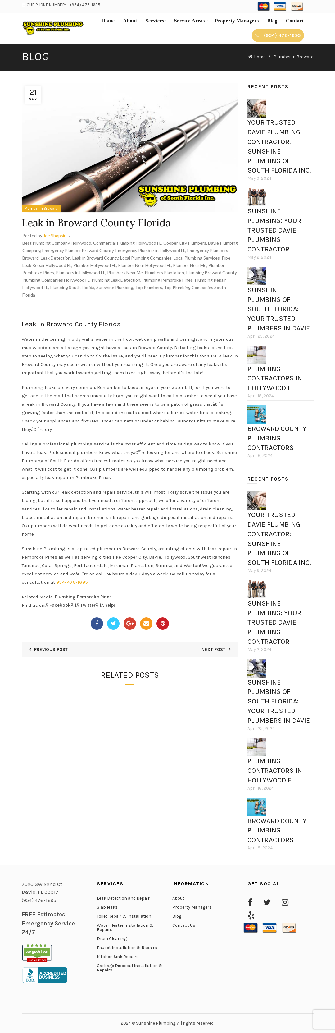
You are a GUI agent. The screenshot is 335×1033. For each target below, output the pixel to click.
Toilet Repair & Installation (124, 916)
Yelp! (110, 605)
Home (108, 20)
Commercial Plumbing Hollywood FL (127, 243)
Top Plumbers (148, 287)
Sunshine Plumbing (114, 287)
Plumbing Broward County (211, 272)
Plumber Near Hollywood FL (144, 265)
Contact (295, 20)
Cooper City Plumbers (184, 243)
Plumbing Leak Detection (116, 280)
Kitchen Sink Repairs (118, 956)
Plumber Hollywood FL (94, 265)
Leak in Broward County (95, 258)
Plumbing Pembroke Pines (167, 280)
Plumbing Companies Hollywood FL (56, 280)
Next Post (213, 649)
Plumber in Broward (294, 56)
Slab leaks (107, 907)
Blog (272, 20)
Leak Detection (55, 258)
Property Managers (237, 20)
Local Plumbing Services (197, 258)
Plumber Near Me (189, 265)
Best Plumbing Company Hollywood (56, 243)
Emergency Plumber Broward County (78, 250)
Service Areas (189, 20)
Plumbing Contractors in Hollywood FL (274, 378)
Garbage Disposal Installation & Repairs (130, 968)
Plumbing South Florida (72, 287)
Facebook (60, 605)
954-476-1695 (72, 582)
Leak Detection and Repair (123, 898)
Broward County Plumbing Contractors (276, 438)
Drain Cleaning (112, 938)
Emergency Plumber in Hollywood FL (150, 250)
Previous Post (51, 649)
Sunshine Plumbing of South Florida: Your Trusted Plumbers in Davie (278, 309)
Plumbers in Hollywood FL (80, 272)
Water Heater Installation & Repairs (125, 927)
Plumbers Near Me (125, 272)
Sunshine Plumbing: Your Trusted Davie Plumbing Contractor (274, 230)
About (130, 20)
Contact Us (183, 925)
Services (155, 20)
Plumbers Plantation (164, 272)
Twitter (88, 605)
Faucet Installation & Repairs (127, 947)
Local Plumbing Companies (146, 258)
